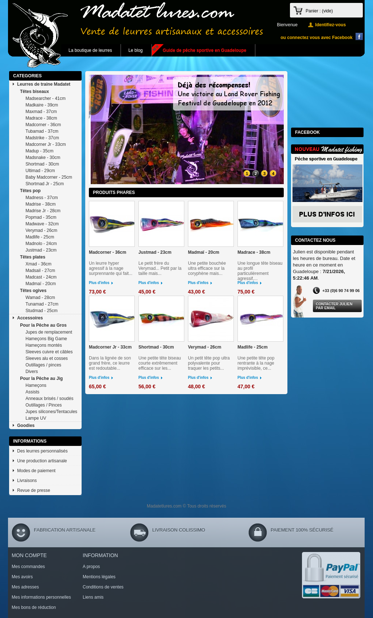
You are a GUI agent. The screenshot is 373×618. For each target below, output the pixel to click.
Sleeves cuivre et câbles (48, 351)
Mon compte (29, 555)
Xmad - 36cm (38, 264)
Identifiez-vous (330, 24)
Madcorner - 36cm (43, 124)
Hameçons (35, 385)
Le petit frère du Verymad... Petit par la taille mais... (159, 268)
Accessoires (30, 317)
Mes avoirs (22, 576)
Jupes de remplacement (48, 332)
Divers (31, 371)
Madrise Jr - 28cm (42, 210)
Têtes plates (32, 257)
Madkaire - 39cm (41, 105)
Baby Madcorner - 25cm (48, 177)
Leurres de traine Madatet (43, 84)
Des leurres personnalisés (42, 451)
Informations (30, 441)
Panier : (319, 10)
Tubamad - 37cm (41, 131)
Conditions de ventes (103, 587)
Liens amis (93, 597)
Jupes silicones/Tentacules (51, 411)
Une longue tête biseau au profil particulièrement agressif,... (259, 271)
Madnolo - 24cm (41, 243)
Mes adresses (25, 587)
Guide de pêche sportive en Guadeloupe (204, 50)
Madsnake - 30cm (42, 157)
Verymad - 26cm (41, 230)
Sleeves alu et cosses (46, 358)
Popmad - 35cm (40, 217)
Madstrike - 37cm (42, 137)
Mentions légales (99, 576)
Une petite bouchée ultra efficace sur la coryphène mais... (207, 268)
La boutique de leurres (90, 50)
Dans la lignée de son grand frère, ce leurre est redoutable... (110, 363)
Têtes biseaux (34, 91)
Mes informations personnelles (41, 597)
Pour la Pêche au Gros (43, 325)
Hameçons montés (43, 345)
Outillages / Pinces (43, 405)
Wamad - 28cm (40, 297)
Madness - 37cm (41, 197)
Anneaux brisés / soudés (49, 398)
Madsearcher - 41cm (45, 98)
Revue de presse (33, 490)
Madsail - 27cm (40, 270)
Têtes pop (30, 190)
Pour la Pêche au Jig (41, 378)
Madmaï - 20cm (40, 283)
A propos (91, 566)
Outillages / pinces (43, 365)
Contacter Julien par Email (334, 306)
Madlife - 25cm (39, 237)
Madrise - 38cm (40, 204)
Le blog (135, 50)
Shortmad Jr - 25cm (44, 183)
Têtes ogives (33, 290)
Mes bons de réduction (34, 607)
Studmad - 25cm (41, 310)
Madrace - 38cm (41, 118)
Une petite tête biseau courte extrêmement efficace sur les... (159, 363)
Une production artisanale (42, 460)
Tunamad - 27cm (41, 304)
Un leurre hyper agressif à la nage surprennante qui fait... (110, 268)
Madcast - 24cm (40, 277)
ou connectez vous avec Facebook (316, 37)
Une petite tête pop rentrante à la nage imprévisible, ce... (255, 363)
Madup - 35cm (39, 150)
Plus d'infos (99, 283)
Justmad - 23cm (40, 250)
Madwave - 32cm (42, 223)
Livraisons (27, 480)
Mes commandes (28, 566)
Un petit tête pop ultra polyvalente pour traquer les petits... (209, 363)
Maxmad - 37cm (41, 111)
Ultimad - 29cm (40, 170)
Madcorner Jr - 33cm (45, 144)
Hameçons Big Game (46, 338)
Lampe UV (35, 418)
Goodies (26, 425)
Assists (32, 391)
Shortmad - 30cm (42, 164)
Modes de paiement (36, 470)
